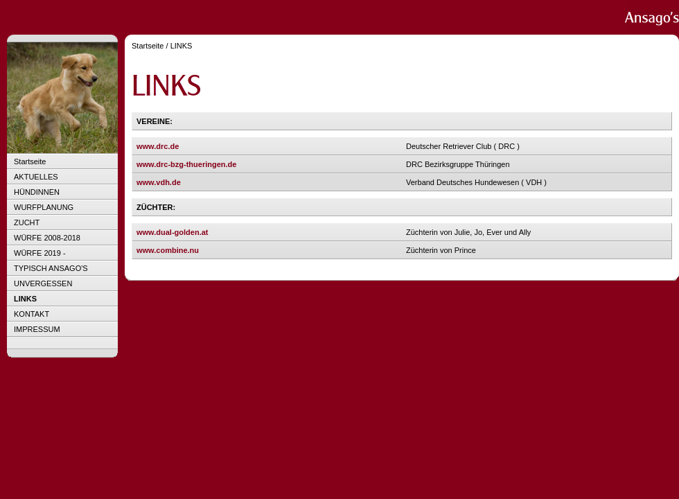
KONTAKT (31, 314)
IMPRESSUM (37, 329)
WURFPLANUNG (43, 207)
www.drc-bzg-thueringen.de (186, 164)
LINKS (25, 299)
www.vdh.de (158, 182)
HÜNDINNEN (37, 192)
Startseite (30, 161)
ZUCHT (26, 222)
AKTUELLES (36, 177)
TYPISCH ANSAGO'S (51, 268)
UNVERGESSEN (43, 283)
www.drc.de (157, 146)
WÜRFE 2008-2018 (47, 238)
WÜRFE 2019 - (40, 253)
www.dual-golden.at (172, 232)
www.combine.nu (167, 250)
